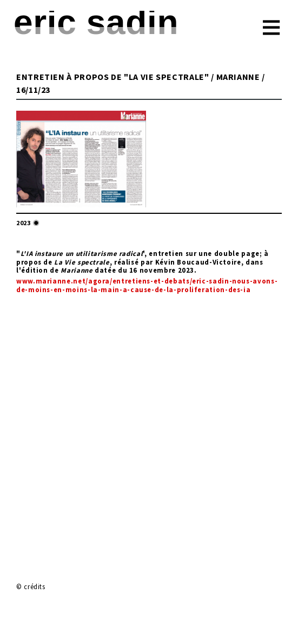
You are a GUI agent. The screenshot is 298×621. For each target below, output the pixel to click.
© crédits (30, 586)
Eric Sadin (96, 22)
